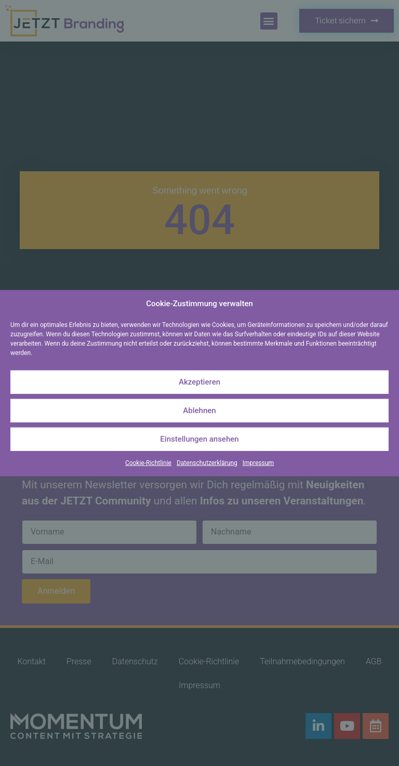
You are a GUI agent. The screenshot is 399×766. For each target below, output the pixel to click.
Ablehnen (199, 410)
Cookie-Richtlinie (148, 462)
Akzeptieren (199, 382)
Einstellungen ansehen (199, 439)
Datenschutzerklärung (207, 462)
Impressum (258, 462)
